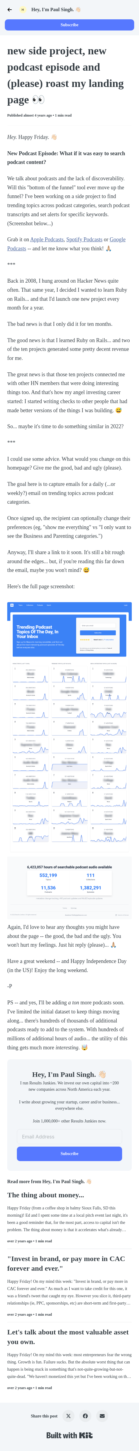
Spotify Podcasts (84, 239)
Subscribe (69, 25)
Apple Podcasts (47, 239)
